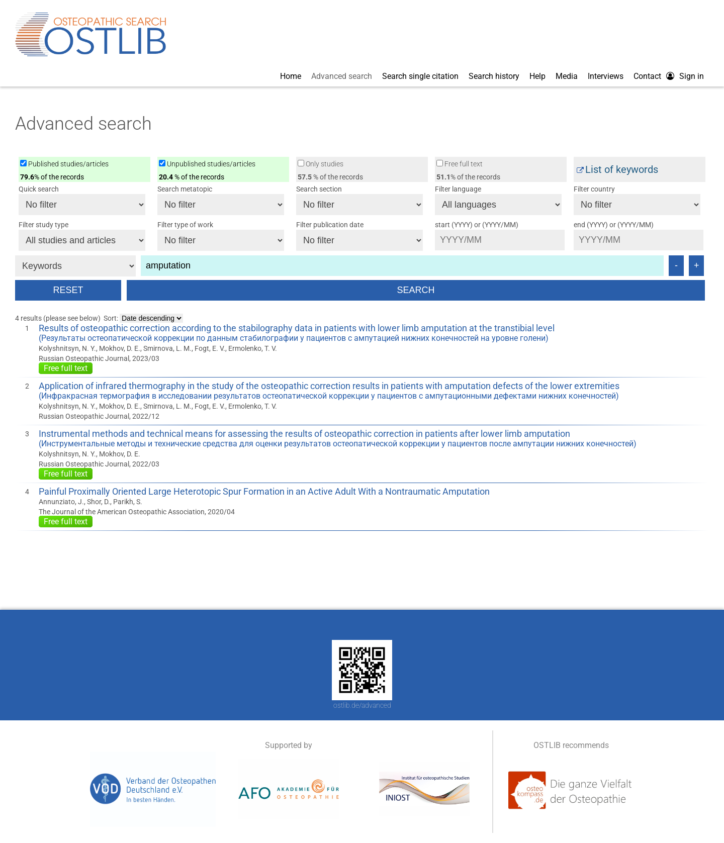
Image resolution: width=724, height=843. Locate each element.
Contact (647, 76)
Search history (494, 76)
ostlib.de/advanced (362, 705)
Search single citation (420, 76)
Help (537, 76)
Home (290, 76)
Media (567, 76)
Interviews (605, 76)
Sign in (691, 76)
